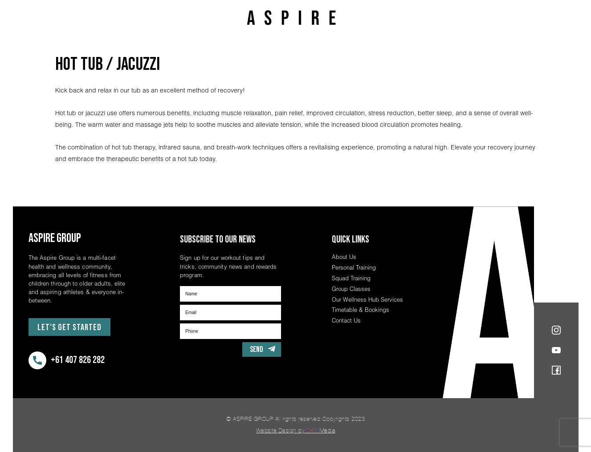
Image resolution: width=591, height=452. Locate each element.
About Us (344, 256)
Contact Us (346, 320)
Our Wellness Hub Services (367, 299)
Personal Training (354, 267)
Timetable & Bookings (360, 309)
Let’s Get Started (69, 327)
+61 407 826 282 (67, 360)
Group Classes (351, 288)
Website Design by (295, 431)
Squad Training (351, 278)
